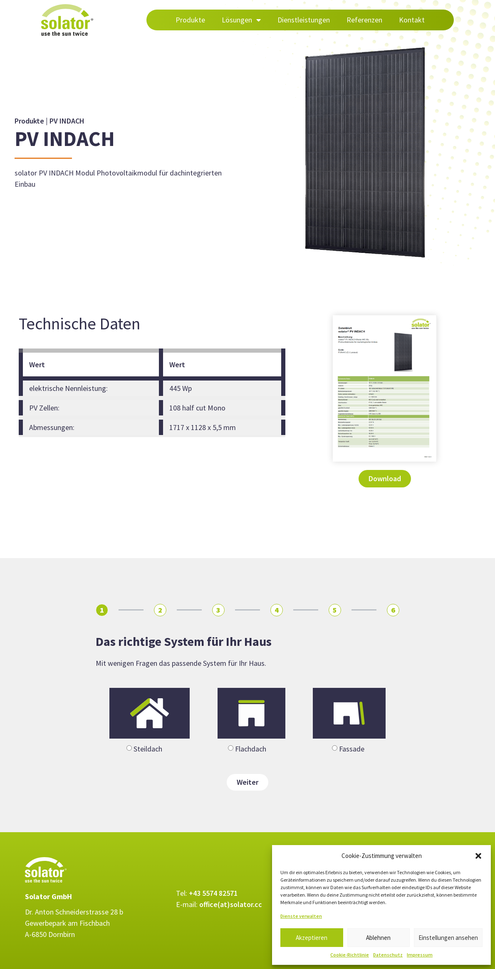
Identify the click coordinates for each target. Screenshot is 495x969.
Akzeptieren (311, 938)
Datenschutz (388, 955)
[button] (478, 856)
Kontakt (412, 20)
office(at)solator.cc (230, 904)
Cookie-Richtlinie (349, 955)
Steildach (148, 749)
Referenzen (364, 20)
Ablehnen (378, 938)
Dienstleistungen (303, 20)
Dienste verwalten (301, 916)
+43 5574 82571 (213, 893)
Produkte (190, 20)
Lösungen (241, 20)
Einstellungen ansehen (448, 938)
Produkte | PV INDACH (49, 121)
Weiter (247, 782)
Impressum (420, 955)
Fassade (351, 749)
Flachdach (250, 749)
